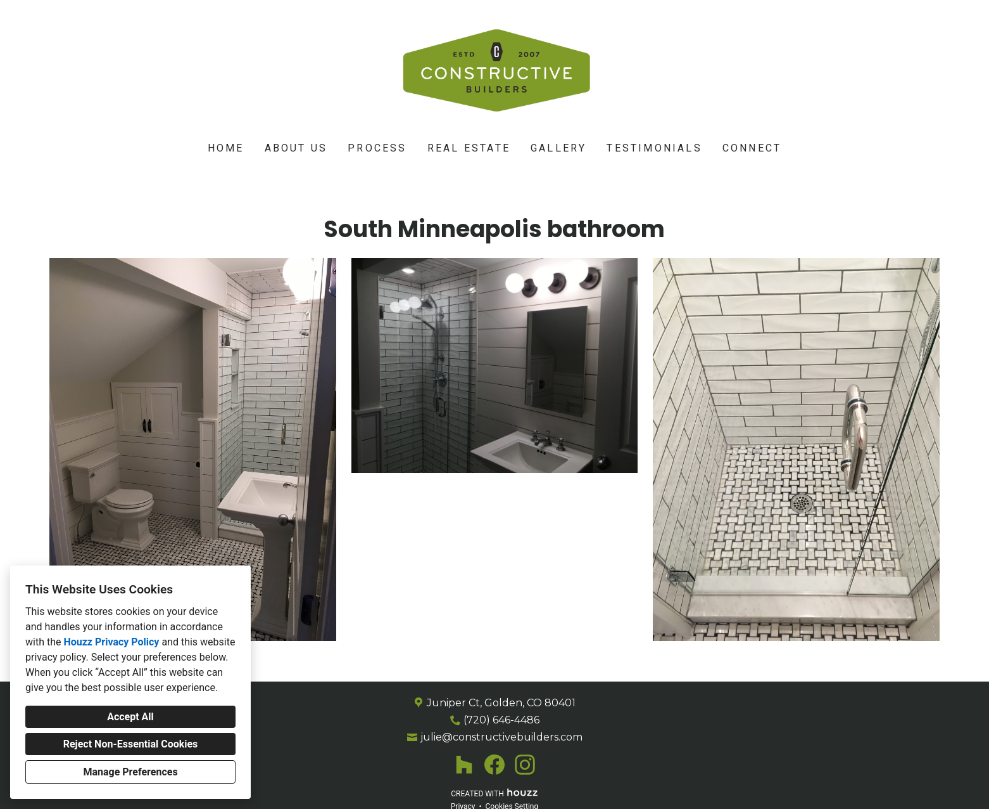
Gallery (558, 148)
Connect (751, 148)
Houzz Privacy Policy (111, 642)
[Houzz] (464, 764)
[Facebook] (494, 764)
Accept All (130, 717)
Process (377, 148)
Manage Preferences (130, 772)
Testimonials (654, 148)
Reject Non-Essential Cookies (130, 744)
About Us (296, 148)
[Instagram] (525, 764)
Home (226, 148)
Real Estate (468, 148)
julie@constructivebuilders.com (501, 737)
